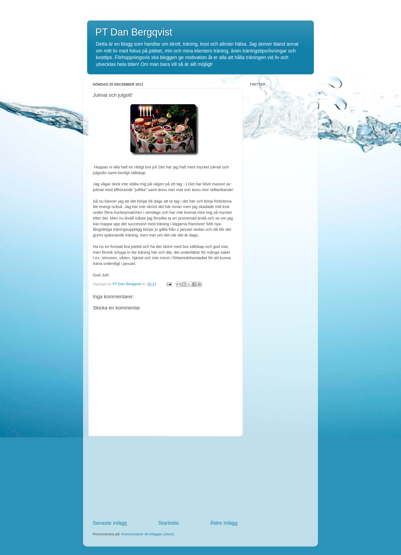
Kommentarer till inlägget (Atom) (147, 534)
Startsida (168, 523)
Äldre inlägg (223, 523)
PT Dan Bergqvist (133, 32)
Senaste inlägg (110, 523)
